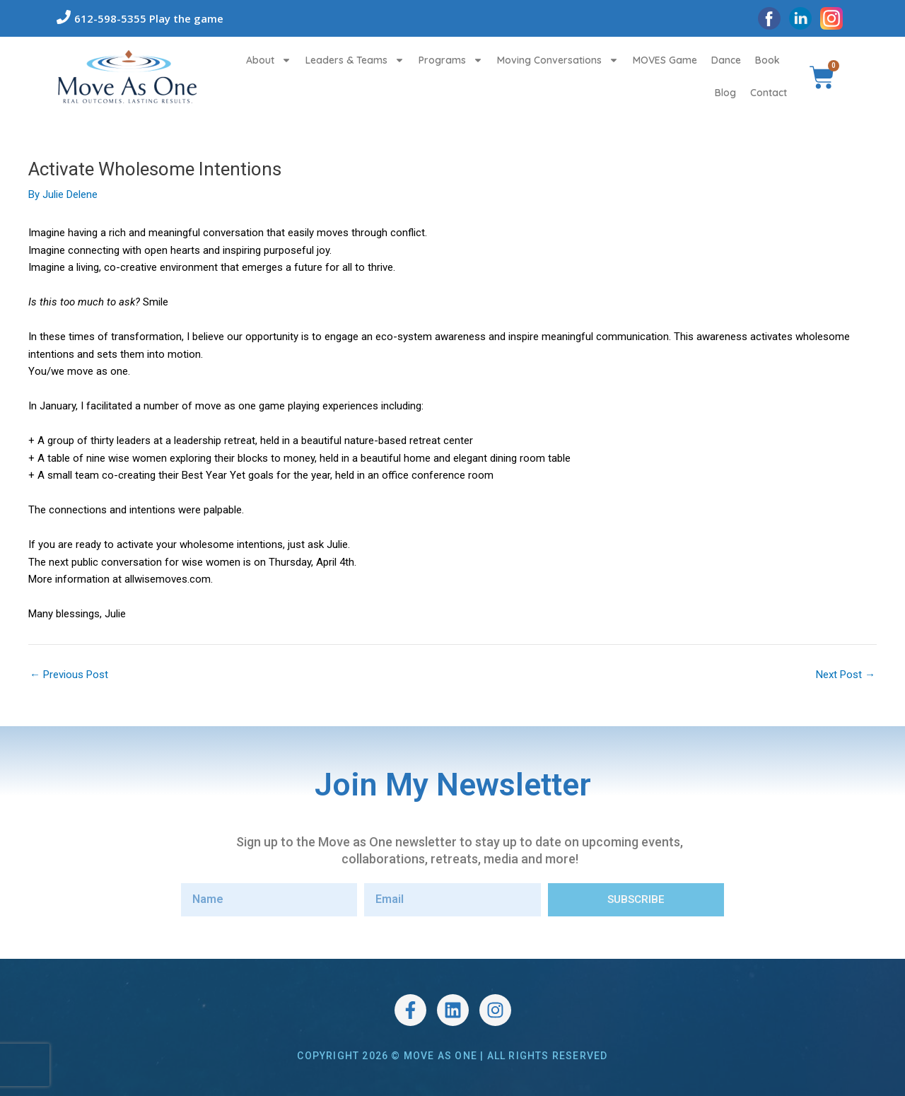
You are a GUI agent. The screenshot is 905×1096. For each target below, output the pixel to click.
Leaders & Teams (354, 60)
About (268, 60)
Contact (768, 92)
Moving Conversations (558, 60)
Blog (725, 92)
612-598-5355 (110, 18)
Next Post (845, 675)
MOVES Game (665, 60)
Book (767, 60)
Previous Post (69, 675)
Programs (451, 60)
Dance (726, 60)
